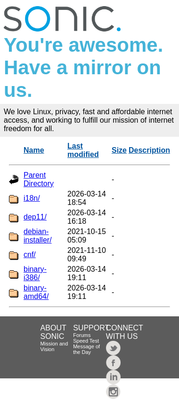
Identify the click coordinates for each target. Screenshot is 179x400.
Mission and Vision (54, 346)
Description (149, 150)
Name (34, 150)
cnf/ (30, 255)
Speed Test (86, 341)
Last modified (83, 150)
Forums (81, 335)
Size (119, 150)
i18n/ (32, 198)
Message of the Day (86, 349)
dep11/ (35, 217)
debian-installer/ (38, 235)
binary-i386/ (35, 273)
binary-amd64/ (36, 292)
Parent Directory (39, 179)
